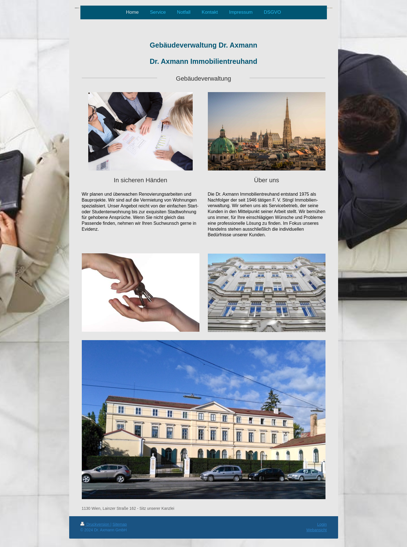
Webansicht (316, 530)
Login (322, 524)
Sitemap (120, 524)
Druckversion (95, 524)
